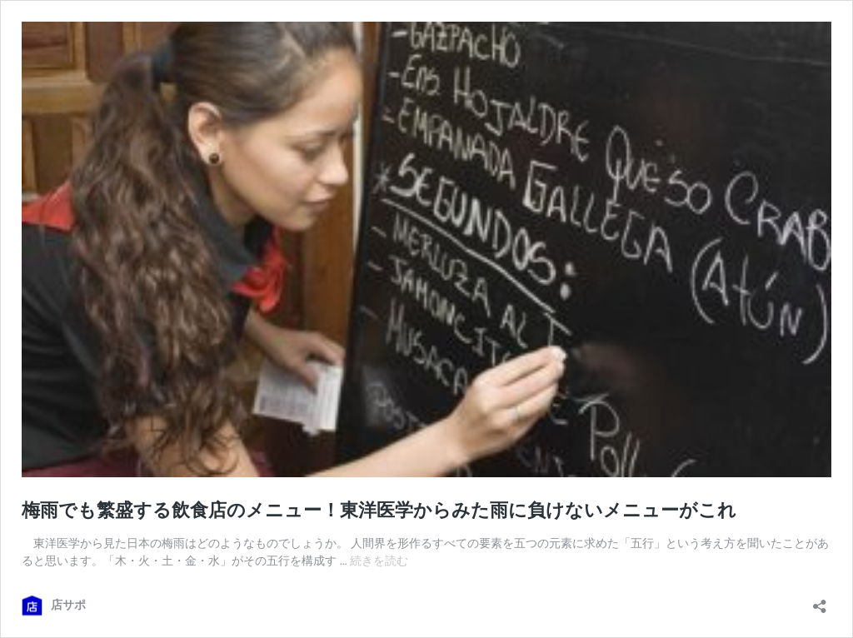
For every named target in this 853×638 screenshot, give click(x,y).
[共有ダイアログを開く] (819, 601)
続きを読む (379, 560)
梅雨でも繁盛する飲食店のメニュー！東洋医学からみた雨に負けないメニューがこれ (379, 510)
